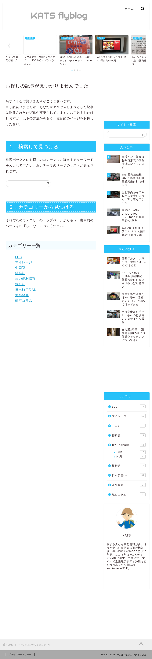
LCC (18, 257)
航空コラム (23, 301)
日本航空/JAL (25, 290)
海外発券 (22, 295)
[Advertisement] (127, 98)
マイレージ (23, 262)
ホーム (129, 8)
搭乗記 (20, 273)
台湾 (131, 452)
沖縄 (131, 457)
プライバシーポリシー (20, 654)
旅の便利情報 (25, 279)
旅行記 (20, 284)
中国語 (20, 268)
